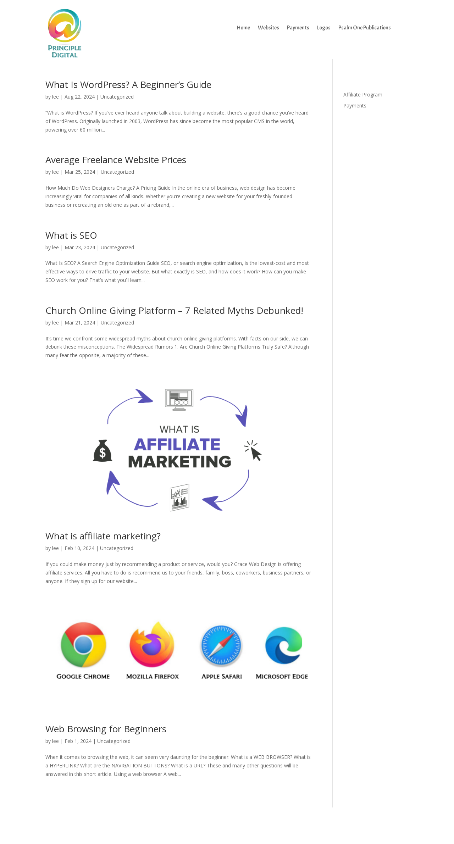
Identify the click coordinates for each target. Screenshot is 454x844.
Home (243, 28)
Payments (298, 28)
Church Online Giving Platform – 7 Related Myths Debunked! (174, 310)
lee (55, 96)
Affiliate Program (362, 94)
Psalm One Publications (364, 28)
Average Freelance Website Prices (115, 159)
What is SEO (71, 235)
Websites (268, 28)
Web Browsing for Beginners (105, 728)
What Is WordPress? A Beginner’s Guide (128, 84)
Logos (324, 28)
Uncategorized (117, 96)
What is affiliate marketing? (103, 535)
